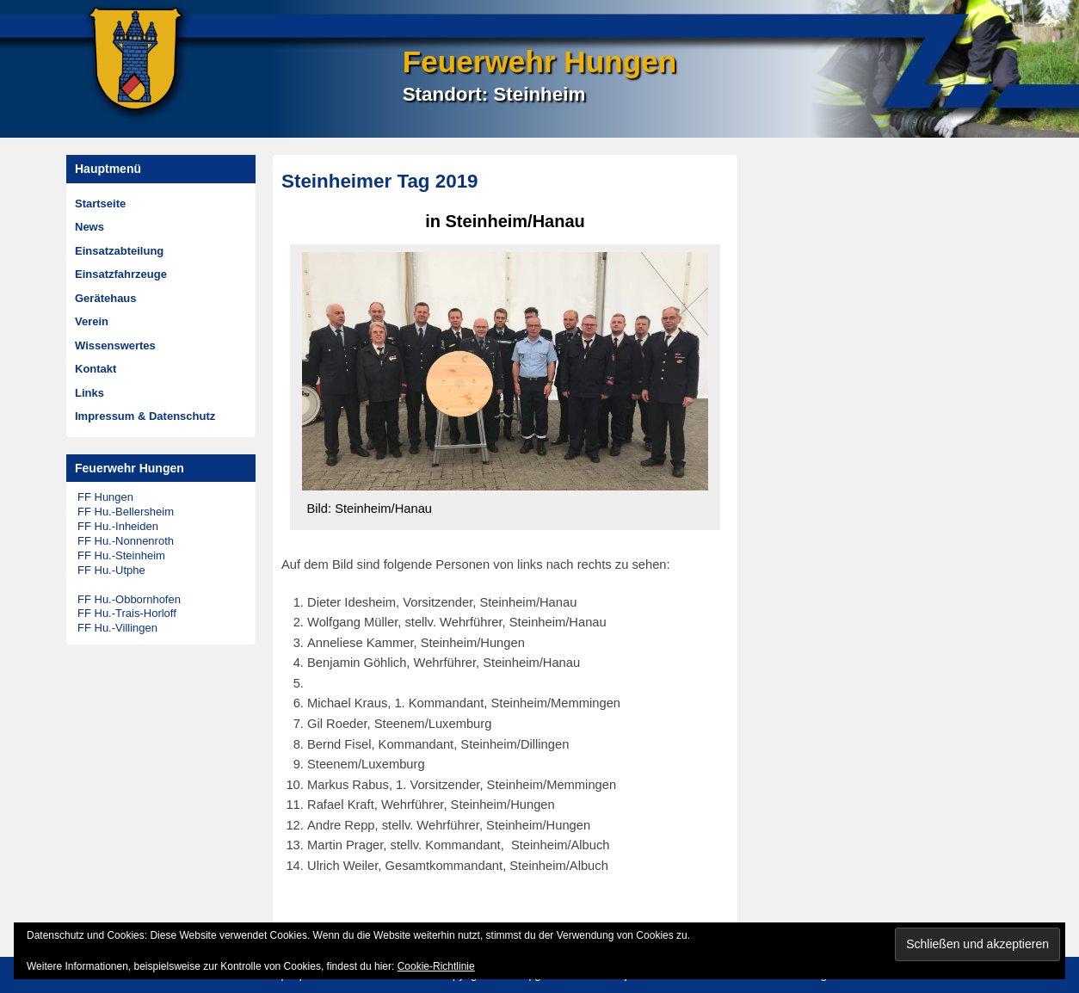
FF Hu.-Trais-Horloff (126, 613)
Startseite (100, 203)
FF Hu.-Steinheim (121, 555)
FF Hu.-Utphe (111, 570)
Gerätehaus (106, 298)
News (89, 226)
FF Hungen (105, 496)
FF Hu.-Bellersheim (125, 511)
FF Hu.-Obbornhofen (129, 599)
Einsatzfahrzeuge (121, 274)
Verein (91, 321)
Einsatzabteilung (119, 250)
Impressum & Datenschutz (145, 416)
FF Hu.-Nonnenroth (125, 540)
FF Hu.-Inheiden (117, 526)
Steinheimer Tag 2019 (379, 181)
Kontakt (95, 368)
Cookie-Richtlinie (436, 966)
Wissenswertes (115, 345)
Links (89, 392)
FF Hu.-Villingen (117, 627)
